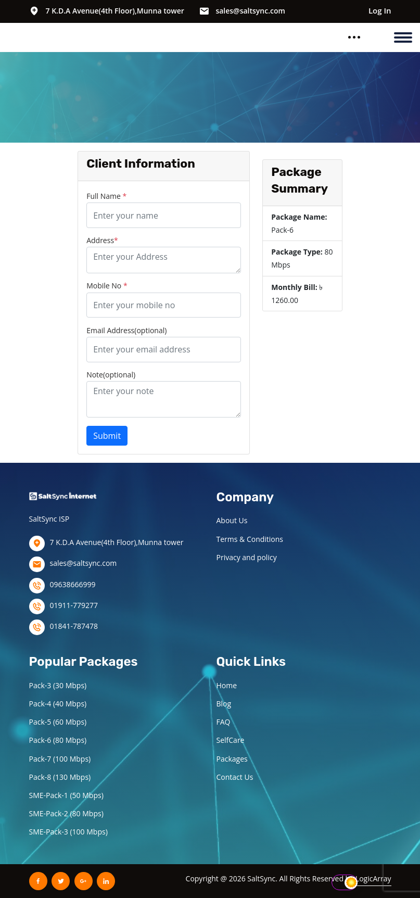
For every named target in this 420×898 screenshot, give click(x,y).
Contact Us (235, 777)
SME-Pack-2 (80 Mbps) (66, 813)
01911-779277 (74, 605)
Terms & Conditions (250, 539)
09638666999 (73, 584)
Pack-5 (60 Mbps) (58, 722)
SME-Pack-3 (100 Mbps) (68, 832)
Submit (107, 435)
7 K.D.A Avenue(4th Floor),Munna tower (115, 11)
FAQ (224, 722)
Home (227, 685)
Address (102, 240)
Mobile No (106, 285)
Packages (232, 759)
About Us (232, 520)
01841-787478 (74, 626)
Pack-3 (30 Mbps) (58, 685)
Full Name (106, 196)
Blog (224, 704)
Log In (379, 10)
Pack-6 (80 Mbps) (58, 740)
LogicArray (373, 878)
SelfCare (231, 740)
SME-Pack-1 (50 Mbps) (66, 795)
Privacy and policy (247, 557)
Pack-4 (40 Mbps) (58, 704)
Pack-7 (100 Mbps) (60, 759)
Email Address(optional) (126, 330)
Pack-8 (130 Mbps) (60, 777)
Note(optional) (110, 375)
